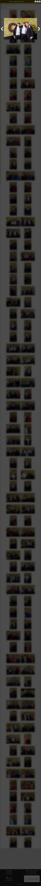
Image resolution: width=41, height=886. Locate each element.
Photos (10, 1)
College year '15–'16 (16, 1)
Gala (22, 1)
